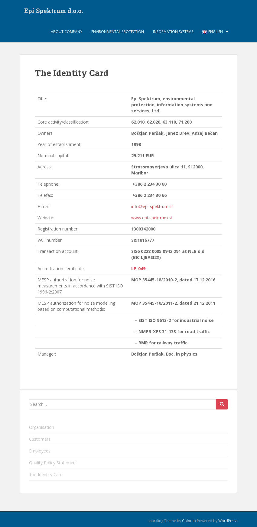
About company (66, 31)
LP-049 (138, 268)
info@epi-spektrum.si (151, 206)
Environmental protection (117, 31)
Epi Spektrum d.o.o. (53, 11)
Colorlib (189, 520)
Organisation (41, 427)
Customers (39, 439)
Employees (39, 451)
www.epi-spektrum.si (151, 217)
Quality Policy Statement (53, 463)
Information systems (173, 31)
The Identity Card (46, 474)
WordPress (227, 520)
